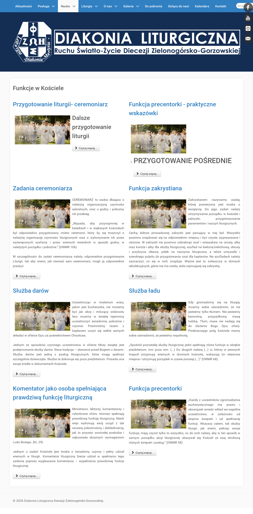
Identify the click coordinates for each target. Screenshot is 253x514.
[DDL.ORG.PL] (126, 42)
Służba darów (31, 290)
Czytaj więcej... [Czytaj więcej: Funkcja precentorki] (142, 452)
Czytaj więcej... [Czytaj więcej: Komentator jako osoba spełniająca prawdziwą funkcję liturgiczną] (26, 476)
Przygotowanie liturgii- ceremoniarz (60, 104)
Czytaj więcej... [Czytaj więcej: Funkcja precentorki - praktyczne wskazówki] (147, 173)
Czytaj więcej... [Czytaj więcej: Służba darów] (26, 374)
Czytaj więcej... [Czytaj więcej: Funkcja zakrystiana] (142, 276)
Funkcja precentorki (155, 388)
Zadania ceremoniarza (42, 188)
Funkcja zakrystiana (155, 188)
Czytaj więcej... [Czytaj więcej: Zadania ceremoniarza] (26, 276)
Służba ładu (144, 290)
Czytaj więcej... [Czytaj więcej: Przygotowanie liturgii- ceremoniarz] (86, 148)
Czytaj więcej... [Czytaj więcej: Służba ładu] (142, 369)
